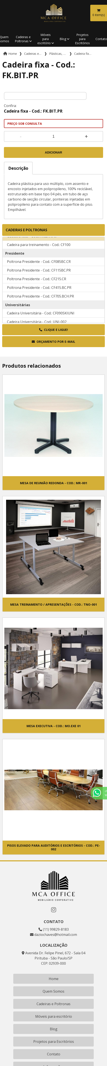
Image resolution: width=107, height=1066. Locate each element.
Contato (53, 1054)
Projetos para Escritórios (82, 39)
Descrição (18, 168)
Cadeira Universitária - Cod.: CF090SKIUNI (40, 317)
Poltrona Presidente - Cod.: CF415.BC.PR (39, 292)
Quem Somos (53, 991)
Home (54, 978)
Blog (63, 39)
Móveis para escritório (44, 39)
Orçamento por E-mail (53, 342)
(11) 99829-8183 (53, 929)
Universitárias (17, 309)
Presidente (14, 258)
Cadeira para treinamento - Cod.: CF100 (38, 249)
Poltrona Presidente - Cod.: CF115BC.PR (39, 274)
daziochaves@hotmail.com (53, 934)
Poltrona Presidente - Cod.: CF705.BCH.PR (40, 300)
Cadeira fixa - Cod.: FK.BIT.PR (31, 240)
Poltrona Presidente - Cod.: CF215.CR (36, 283)
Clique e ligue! (53, 330)
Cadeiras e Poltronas (23, 39)
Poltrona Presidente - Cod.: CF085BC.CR (39, 266)
